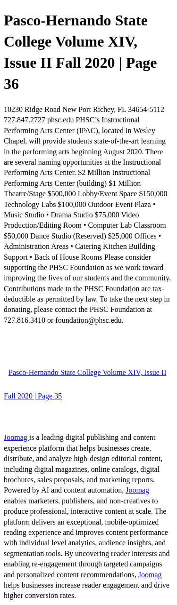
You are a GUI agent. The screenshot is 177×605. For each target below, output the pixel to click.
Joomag (16, 437)
